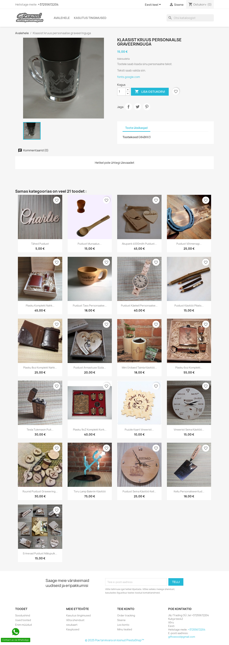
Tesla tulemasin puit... (40, 429)
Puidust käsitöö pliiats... (189, 305)
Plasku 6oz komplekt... (189, 367)
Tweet (137, 106)
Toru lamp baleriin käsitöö (90, 491)
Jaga (128, 106)
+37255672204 (48, 4)
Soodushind (22, 615)
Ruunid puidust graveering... (40, 491)
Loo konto (123, 624)
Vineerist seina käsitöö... (189, 429)
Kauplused (72, 629)
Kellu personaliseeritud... (189, 491)
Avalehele (62, 18)
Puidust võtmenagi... (189, 243)
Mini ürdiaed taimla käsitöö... (139, 367)
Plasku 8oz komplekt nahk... (40, 367)
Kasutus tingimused (90, 18)
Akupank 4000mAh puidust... (139, 243)
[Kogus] (121, 92)
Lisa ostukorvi (150, 91)
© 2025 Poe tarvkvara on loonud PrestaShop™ (114, 640)
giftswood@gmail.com (181, 636)
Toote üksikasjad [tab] (136, 128)
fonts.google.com (128, 77)
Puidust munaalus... (90, 243)
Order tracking (126, 615)
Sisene (121, 620)
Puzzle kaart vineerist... (139, 429)
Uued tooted (23, 620)
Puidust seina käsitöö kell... (139, 491)
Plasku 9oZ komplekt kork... (89, 429)
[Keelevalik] (153, 5)
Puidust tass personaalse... (90, 305)
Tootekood (130, 137)
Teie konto (125, 609)
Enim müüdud (23, 624)
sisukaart (71, 624)
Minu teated (124, 629)
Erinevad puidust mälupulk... (40, 553)
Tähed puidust (40, 243)
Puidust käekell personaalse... (139, 305)
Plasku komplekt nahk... (40, 305)
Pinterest (146, 106)
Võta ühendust (75, 620)
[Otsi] (190, 17)
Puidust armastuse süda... (90, 367)
